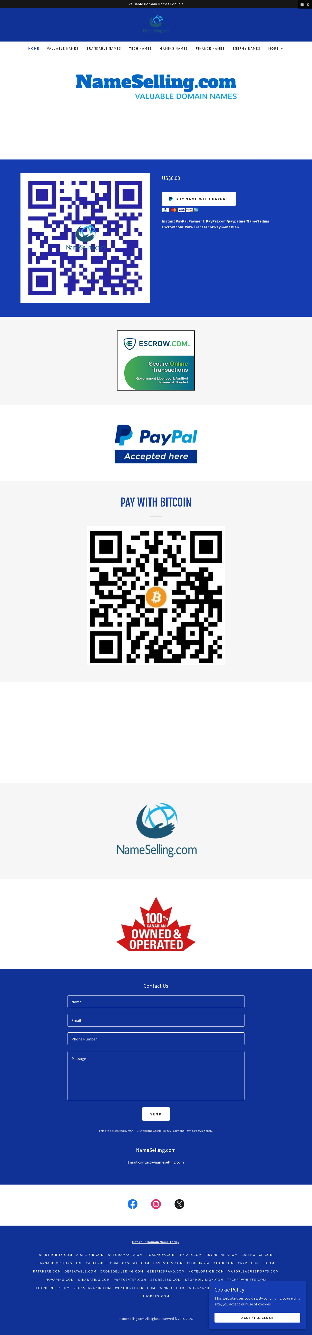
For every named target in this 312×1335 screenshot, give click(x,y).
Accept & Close (257, 1317)
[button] (276, 48)
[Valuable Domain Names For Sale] (156, 4)
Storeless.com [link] (165, 1279)
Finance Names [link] (210, 48)
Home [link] (33, 48)
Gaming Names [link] (174, 48)
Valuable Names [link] (63, 48)
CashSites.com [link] (168, 1263)
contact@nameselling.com (161, 1162)
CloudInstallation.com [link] (210, 1263)
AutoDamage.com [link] (125, 1254)
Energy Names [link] (247, 48)
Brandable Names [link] (104, 48)
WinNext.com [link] (172, 1288)
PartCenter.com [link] (130, 1279)
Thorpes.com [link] (156, 1296)
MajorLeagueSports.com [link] (253, 1271)
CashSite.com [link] (135, 1263)
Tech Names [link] (140, 48)
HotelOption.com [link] (206, 1271)
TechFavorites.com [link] (246, 1279)
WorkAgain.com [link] (204, 1288)
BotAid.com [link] (190, 1254)
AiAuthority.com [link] (55, 1254)
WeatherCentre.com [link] (135, 1288)
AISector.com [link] (90, 1254)
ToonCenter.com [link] (53, 1288)
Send (156, 1114)
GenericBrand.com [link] (166, 1271)
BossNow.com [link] (160, 1254)
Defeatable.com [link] (81, 1271)
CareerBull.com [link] (102, 1263)
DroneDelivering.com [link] (121, 1271)
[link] (156, 24)
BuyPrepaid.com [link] (222, 1254)
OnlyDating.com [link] (94, 1279)
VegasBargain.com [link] (92, 1288)
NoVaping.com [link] (60, 1279)
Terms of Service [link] (195, 1131)
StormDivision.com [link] (204, 1279)
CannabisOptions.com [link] (60, 1263)
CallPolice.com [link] (257, 1254)
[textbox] (156, 1001)
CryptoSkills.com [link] (256, 1263)
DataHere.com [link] (47, 1271)
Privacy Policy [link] (170, 1131)
